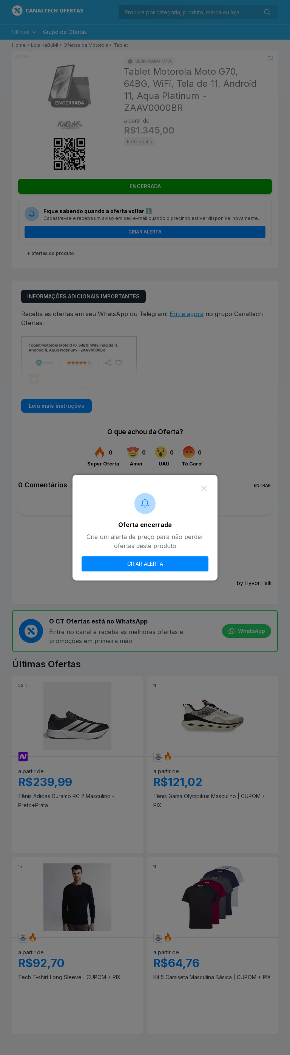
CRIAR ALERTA (145, 564)
